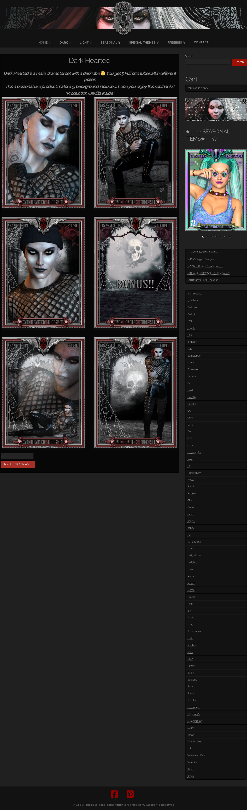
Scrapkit (192, 679)
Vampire (192, 762)
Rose (190, 659)
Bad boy (192, 307)
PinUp (190, 617)
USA (189, 748)
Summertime (194, 721)
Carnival (192, 376)
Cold (190, 390)
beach (191, 328)
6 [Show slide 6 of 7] (225, 237)
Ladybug (192, 562)
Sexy (190, 686)
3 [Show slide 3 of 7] (212, 237)
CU (189, 410)
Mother (191, 590)
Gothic (191, 507)
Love (190, 569)
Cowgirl (191, 404)
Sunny (191, 727)
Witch (190, 769)
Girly (190, 500)
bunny (191, 362)
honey (190, 528)
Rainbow (192, 645)
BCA (189, 321)
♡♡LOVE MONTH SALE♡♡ (203, 252)
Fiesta (190, 479)
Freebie (191, 493)
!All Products (194, 293)
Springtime (193, 707)
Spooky (191, 700)
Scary (190, 672)
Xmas (190, 776)
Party (190, 603)
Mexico (191, 583)
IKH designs (194, 541)
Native (191, 596)
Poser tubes (194, 631)
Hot (189, 535)
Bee (189, 335)
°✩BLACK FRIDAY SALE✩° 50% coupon (208, 273)
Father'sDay (194, 472)
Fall (189, 466)
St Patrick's (193, 714)
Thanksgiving (194, 741)
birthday (192, 341)
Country (191, 397)
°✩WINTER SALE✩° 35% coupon (205, 266)
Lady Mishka (194, 555)
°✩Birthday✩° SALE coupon (202, 280)
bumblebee (194, 355)
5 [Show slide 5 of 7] (220, 237)
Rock (190, 652)
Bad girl (191, 314)
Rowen (191, 665)
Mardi (190, 576)
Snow (190, 693)
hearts (191, 521)
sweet (190, 734)
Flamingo (192, 486)
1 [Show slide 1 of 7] (203, 237)
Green (190, 514)
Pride (190, 638)
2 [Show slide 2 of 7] (207, 237)
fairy (189, 459)
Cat (189, 383)
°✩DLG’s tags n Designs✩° (201, 259)
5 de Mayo (193, 300)
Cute (190, 417)
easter (191, 445)
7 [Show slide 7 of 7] (229, 237)
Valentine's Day (196, 755)
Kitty (190, 548)
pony (190, 624)
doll (189, 438)
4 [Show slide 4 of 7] (216, 237)
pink (189, 610)
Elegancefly (194, 452)
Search (189, 56)
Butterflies (193, 369)
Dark (190, 424)
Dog (189, 431)
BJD (189, 348)
